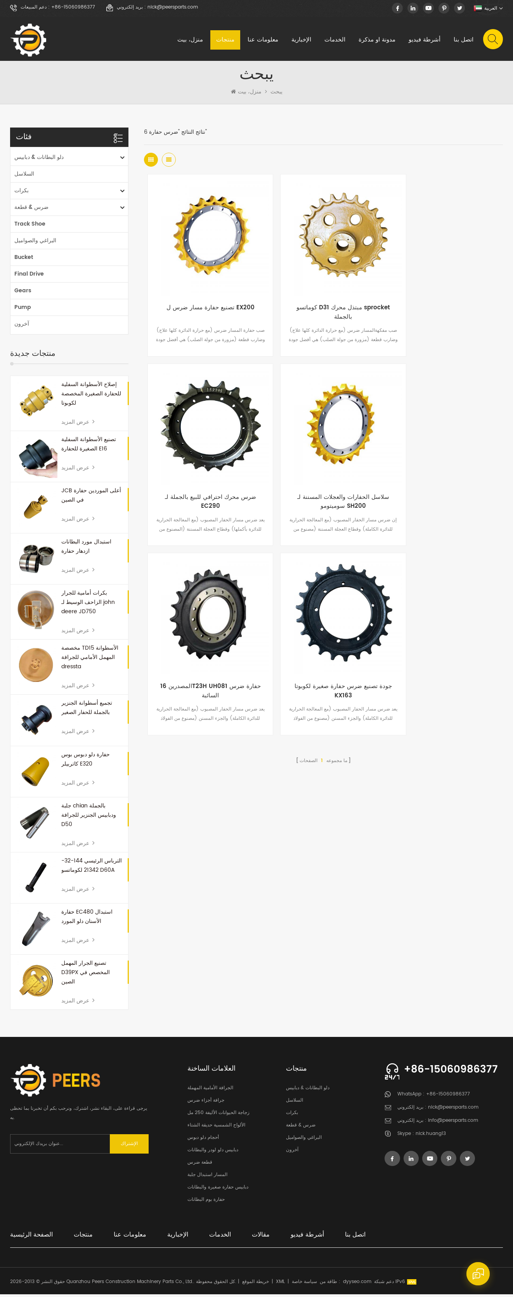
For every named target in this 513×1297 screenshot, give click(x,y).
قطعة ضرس (199, 1165)
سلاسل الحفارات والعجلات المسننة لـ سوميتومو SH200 (204, 478)
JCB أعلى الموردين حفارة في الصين (91, 498)
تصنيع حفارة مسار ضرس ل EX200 (203, 297)
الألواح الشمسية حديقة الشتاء (216, 1127)
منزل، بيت (190, 40)
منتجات (225, 40)
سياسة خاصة (304, 1284)
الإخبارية (301, 40)
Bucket (23, 259)
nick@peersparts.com (172, 7)
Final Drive (29, 276)
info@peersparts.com (453, 1123)
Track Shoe (29, 226)
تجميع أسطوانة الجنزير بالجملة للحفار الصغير (86, 710)
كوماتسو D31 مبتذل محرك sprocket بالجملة (323, 301)
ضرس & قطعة (31, 209)
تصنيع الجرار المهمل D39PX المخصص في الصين (85, 975)
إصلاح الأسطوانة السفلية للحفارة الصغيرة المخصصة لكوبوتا (91, 396)
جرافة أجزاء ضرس (205, 1103)
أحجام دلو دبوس (203, 1140)
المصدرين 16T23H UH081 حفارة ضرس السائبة (323, 478)
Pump (22, 309)
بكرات (21, 193)
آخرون (21, 326)
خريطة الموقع (255, 1284)
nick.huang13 (431, 1136)
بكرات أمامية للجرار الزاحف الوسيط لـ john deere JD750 (88, 605)
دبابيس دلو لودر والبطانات (212, 1152)
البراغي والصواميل (35, 243)
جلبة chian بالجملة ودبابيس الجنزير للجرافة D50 (88, 817)
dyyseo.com (357, 1284)
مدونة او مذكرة (376, 40)
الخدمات (334, 40)
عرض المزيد (78, 424)
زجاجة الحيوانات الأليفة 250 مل (218, 1115)
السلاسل (24, 176)
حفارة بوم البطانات (206, 1202)
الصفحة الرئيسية (31, 1237)
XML (280, 1284)
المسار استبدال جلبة (207, 1177)
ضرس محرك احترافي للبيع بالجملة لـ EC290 (443, 301)
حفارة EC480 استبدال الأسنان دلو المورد (87, 919)
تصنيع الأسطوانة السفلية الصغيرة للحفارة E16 (88, 447)
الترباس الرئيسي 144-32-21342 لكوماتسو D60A (91, 868)
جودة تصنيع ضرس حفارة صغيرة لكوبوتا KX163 (443, 478)
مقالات (261, 1237)
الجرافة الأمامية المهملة (210, 1090)
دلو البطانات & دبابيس (39, 159)
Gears (22, 293)
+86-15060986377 (73, 7)
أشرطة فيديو (424, 40)
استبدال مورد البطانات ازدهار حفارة (86, 549)
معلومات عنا (262, 40)
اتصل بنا (463, 40)
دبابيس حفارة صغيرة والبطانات (217, 1190)
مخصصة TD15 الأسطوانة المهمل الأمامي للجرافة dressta (89, 660)
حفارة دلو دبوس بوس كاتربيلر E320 (85, 761)
